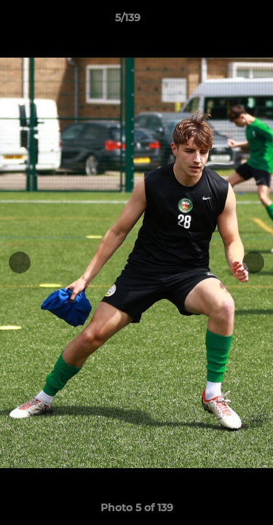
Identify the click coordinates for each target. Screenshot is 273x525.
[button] (220, 21)
